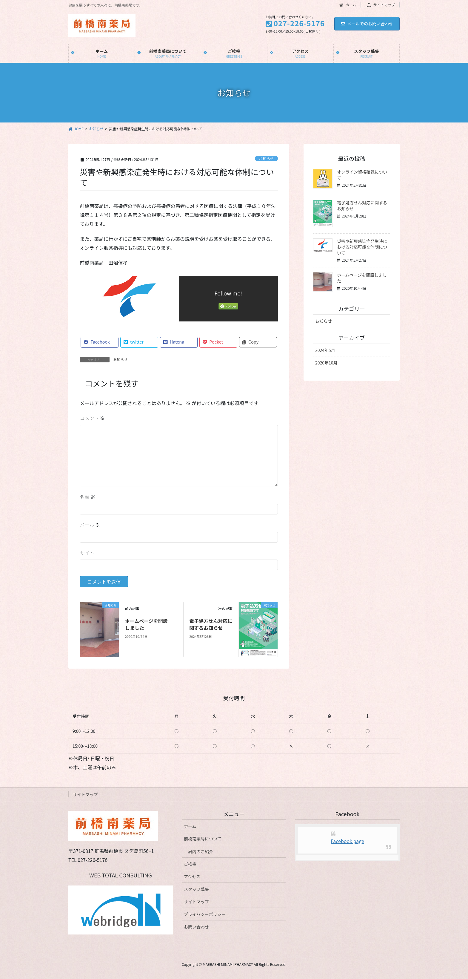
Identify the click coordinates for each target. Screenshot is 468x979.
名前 (87, 496)
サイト (87, 552)
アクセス (192, 877)
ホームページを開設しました (146, 624)
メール (90, 524)
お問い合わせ (196, 927)
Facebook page (347, 841)
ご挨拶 (190, 864)
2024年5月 (325, 350)
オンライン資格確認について (362, 175)
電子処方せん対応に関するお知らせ (210, 624)
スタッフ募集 (196, 889)
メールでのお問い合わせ (367, 24)
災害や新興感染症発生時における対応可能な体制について (362, 247)
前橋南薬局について (202, 839)
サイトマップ (381, 4)
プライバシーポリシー (205, 914)
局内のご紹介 (200, 851)
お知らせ (266, 158)
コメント (92, 418)
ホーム (347, 4)
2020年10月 (326, 363)
